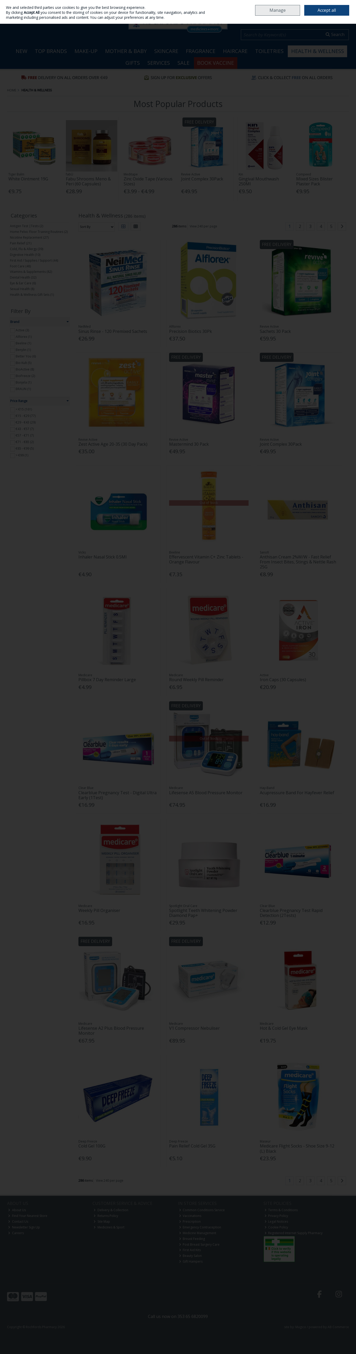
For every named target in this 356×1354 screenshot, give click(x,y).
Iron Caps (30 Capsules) (283, 679)
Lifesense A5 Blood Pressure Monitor (206, 793)
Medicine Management (197, 1233)
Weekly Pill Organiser (99, 910)
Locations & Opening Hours (273, 4)
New (21, 51)
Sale (183, 62)
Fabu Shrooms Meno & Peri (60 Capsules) (88, 181)
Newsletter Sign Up (24, 1227)
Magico (300, 1327)
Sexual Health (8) (22, 289)
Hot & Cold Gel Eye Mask (284, 1028)
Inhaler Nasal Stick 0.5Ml (102, 557)
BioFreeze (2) (25, 376)
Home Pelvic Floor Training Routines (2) (39, 231)
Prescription (190, 1221)
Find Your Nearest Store (27, 1216)
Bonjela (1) (23, 382)
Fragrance (200, 51)
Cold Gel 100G (91, 1146)
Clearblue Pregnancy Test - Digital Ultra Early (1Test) (117, 795)
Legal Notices (276, 1221)
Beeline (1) (23, 343)
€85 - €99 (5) (25, 448)
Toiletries (269, 51)
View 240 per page (203, 226)
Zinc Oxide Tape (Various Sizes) (148, 181)
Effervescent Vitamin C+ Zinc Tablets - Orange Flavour (206, 559)
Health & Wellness (317, 51)
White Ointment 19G (28, 179)
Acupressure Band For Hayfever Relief (297, 793)
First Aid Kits (190, 1250)
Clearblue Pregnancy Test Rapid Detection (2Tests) (291, 913)
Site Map (102, 1221)
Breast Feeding (192, 1239)
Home (246, 4)
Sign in (11, 17)
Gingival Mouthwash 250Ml (259, 181)
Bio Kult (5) (23, 363)
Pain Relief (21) (20, 243)
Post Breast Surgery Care (199, 1244)
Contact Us (18, 1221)
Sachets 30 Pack (275, 331)
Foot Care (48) (20, 266)
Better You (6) (26, 356)
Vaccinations (190, 1216)
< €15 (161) (24, 409)
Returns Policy (106, 1216)
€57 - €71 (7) (25, 435)
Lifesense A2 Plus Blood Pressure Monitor (111, 1030)
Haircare (235, 51)
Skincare (166, 51)
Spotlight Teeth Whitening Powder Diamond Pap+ (203, 913)
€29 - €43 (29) (26, 422)
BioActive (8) (25, 369)
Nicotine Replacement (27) (29, 237)
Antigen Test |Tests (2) (26, 226)
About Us (17, 1210)
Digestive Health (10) (25, 254)
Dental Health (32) (23, 277)
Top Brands (51, 51)
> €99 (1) (22, 455)
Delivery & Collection (111, 1210)
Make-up (85, 51)
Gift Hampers (191, 1261)
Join (22, 17)
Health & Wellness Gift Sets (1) (32, 294)
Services (158, 62)
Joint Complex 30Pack (202, 179)
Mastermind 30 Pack (189, 444)
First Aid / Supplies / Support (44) (34, 260)
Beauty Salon (190, 1255)
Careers (303, 4)
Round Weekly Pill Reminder (196, 679)
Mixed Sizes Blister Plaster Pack (314, 181)
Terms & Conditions (281, 1210)
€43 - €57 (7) (25, 429)
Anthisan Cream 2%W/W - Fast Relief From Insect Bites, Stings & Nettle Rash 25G (298, 562)
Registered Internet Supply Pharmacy (294, 1233)
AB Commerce (338, 1327)
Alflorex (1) (24, 336)
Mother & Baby (126, 51)
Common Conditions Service (202, 1210)
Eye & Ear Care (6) (23, 283)
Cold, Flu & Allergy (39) (26, 249)
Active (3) (22, 330)
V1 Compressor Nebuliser (194, 1028)
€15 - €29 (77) (26, 416)
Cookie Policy (276, 1227)
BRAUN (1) (23, 389)
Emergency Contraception (200, 1227)
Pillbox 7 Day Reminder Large (107, 679)
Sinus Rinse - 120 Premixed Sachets (112, 331)
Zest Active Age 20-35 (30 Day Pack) (112, 444)
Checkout (336, 18)
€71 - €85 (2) (25, 442)
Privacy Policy (276, 1216)
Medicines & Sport (109, 1227)
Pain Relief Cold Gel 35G (192, 1146)
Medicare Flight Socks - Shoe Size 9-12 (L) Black (297, 1148)
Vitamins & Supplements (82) (31, 271)
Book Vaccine (215, 62)
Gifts (132, 62)
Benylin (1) (23, 350)
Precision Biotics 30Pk (190, 331)
